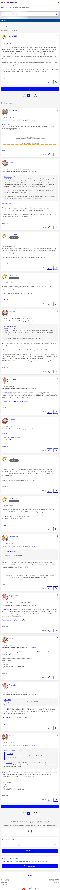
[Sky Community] (10, 2)
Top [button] (31, 875)
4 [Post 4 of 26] (4, 263)
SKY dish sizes (6, 439)
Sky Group (4, 884)
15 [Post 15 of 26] (4, 795)
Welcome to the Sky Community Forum (14, 401)
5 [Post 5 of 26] (4, 299)
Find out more (32, 120)
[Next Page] (35, 95)
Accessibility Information (52, 881)
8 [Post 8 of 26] (4, 446)
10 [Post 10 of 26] (5, 525)
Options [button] (3, 27)
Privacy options (5, 879)
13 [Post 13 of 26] (4, 673)
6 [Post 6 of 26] (4, 367)
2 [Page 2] (31, 96)
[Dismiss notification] (57, 7)
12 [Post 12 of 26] (4, 626)
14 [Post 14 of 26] (4, 724)
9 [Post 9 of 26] (4, 486)
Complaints (4, 882)
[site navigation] (2, 2)
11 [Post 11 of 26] (4, 584)
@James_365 (6, 124)
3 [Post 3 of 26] (4, 223)
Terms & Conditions (53, 879)
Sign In (58, 3)
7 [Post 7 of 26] (4, 407)
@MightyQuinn (8, 750)
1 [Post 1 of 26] (4, 78)
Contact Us (56, 882)
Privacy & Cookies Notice (7, 881)
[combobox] (27, 14)
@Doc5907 (7, 700)
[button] (57, 35)
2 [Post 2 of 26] (4, 150)
